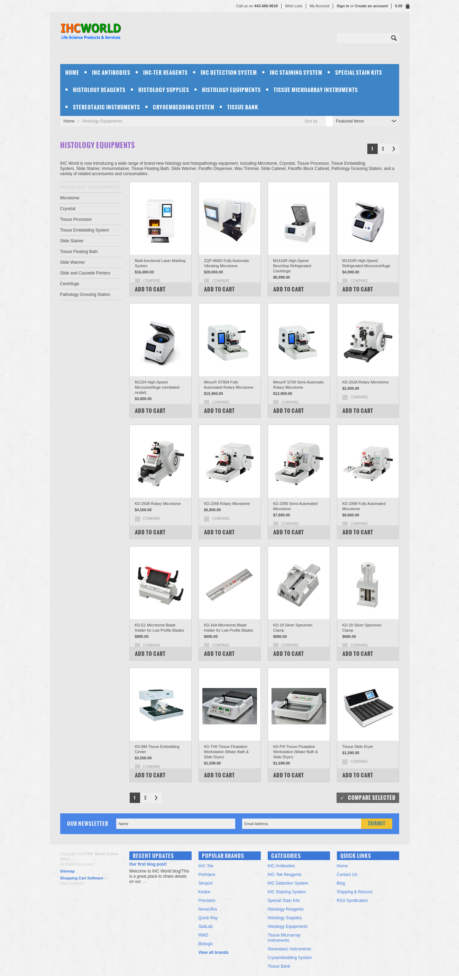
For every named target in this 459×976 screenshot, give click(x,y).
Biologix (206, 943)
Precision (207, 900)
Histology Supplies (163, 90)
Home (69, 121)
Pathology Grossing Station (85, 294)
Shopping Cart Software (81, 878)
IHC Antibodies (111, 72)
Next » (394, 149)
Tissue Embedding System (84, 230)
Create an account (371, 6)
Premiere (207, 874)
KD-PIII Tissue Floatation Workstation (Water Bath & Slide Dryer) (295, 751)
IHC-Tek (206, 866)
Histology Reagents (99, 90)
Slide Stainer (72, 240)
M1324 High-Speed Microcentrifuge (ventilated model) (157, 387)
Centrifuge (69, 283)
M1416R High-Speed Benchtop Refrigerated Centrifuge (292, 266)
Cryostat (68, 208)
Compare (151, 281)
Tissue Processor (76, 219)
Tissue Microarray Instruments (316, 90)
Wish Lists (293, 6)
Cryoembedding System (183, 107)
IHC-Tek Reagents (165, 72)
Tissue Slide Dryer (357, 746)
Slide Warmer (72, 262)
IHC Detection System (229, 72)
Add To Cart (150, 289)
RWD (203, 935)
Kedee (205, 891)
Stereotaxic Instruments (106, 107)
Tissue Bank (242, 107)
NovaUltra (208, 909)
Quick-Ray (208, 917)
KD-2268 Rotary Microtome (227, 503)
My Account (319, 6)
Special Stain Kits (358, 72)
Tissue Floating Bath (79, 251)
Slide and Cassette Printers (85, 273)
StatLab (206, 926)
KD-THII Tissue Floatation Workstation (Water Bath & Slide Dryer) (226, 751)
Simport (206, 883)
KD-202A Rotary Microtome (365, 382)
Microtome (70, 198)
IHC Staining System (296, 72)
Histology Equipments (231, 90)
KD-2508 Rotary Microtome (158, 503)
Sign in (343, 6)
